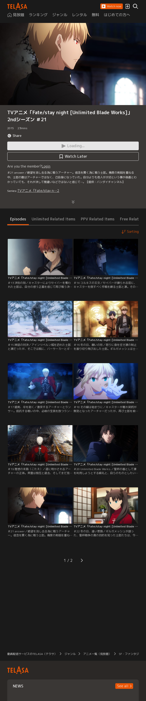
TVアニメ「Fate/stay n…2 (38, 190)
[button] (111, 6)
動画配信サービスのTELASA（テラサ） (32, 654)
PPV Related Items (97, 219)
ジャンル (70, 654)
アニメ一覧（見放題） (97, 654)
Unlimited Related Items (53, 219)
